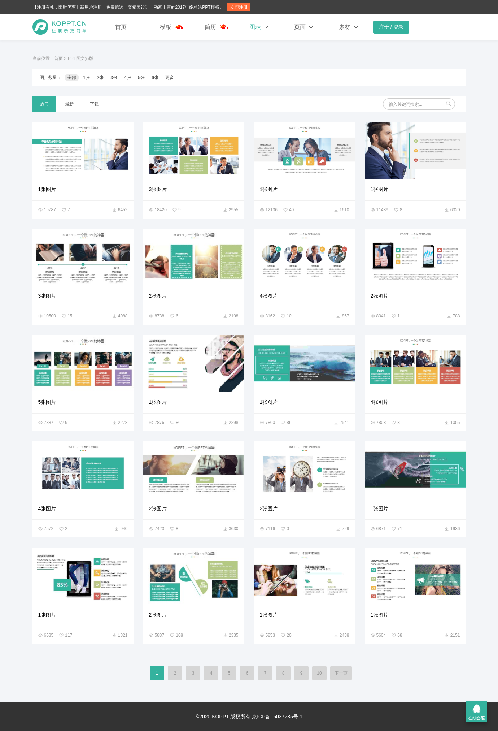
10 (319, 673)
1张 (86, 77)
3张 (113, 77)
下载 (94, 104)
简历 (210, 27)
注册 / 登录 (391, 27)
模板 (165, 27)
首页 (121, 27)
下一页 (341, 673)
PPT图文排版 (80, 58)
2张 (100, 77)
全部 (71, 77)
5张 (141, 77)
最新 (69, 104)
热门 (44, 104)
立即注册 (239, 7)
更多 (169, 77)
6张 (155, 77)
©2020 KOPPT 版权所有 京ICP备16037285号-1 (249, 716)
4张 (127, 77)
